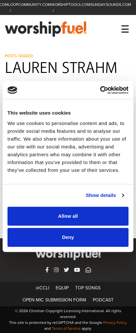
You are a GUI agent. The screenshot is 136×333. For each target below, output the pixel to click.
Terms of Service (66, 328)
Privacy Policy (115, 322)
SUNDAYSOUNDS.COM (110, 4)
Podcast (103, 300)
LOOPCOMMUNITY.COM (29, 4)
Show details (101, 195)
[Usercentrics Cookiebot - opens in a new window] (100, 90)
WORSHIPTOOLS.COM (70, 4)
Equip (62, 288)
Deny (68, 237)
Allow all (68, 216)
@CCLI (42, 288)
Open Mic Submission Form (54, 300)
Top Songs (88, 288)
